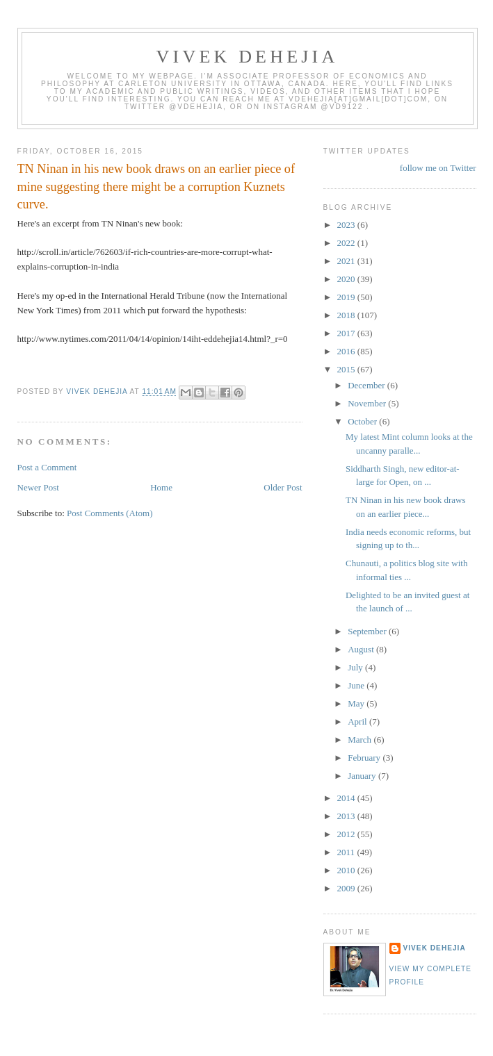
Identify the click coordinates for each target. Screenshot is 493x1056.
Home (161, 487)
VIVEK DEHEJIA (247, 57)
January (363, 775)
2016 (347, 351)
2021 (347, 261)
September (368, 631)
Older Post (283, 487)
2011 (347, 852)
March (360, 739)
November (368, 403)
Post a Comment (47, 467)
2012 (347, 834)
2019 (347, 297)
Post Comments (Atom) (110, 513)
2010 (347, 870)
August (362, 649)
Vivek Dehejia (434, 948)
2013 (347, 816)
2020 (347, 279)
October (363, 421)
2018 (347, 315)
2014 (347, 798)
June (357, 685)
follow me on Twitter (438, 168)
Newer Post (38, 487)
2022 (347, 243)
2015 (347, 369)
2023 (347, 225)
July (356, 667)
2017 (347, 333)
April (358, 721)
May (357, 703)
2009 (347, 888)
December (367, 385)
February (365, 757)
